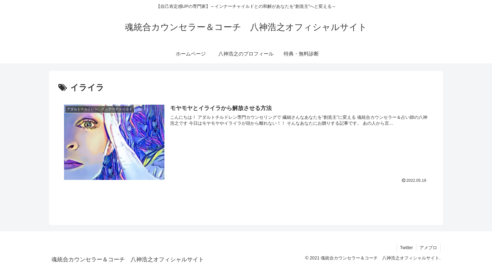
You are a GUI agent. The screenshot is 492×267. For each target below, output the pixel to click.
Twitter (406, 247)
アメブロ (428, 247)
